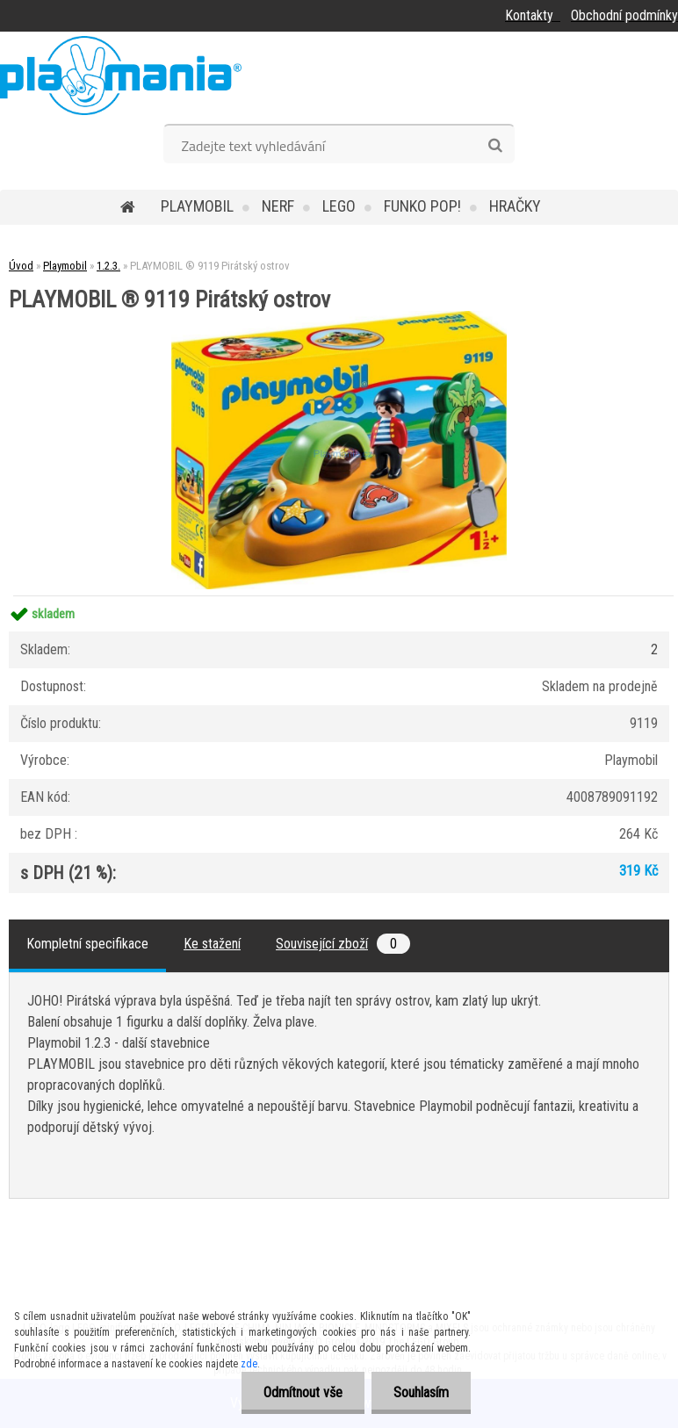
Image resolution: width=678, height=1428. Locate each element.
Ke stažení (212, 943)
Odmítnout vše (303, 1392)
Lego (339, 206)
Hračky (515, 206)
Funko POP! (422, 206)
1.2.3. (108, 265)
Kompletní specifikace (87, 943)
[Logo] (121, 75)
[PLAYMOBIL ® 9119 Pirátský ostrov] (339, 317)
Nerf (278, 206)
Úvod (21, 265)
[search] (495, 145)
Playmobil (197, 206)
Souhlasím (421, 1392)
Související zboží (343, 943)
